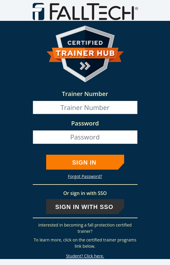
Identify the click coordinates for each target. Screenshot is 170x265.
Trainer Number (85, 94)
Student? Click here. (85, 256)
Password (85, 123)
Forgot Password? (85, 176)
